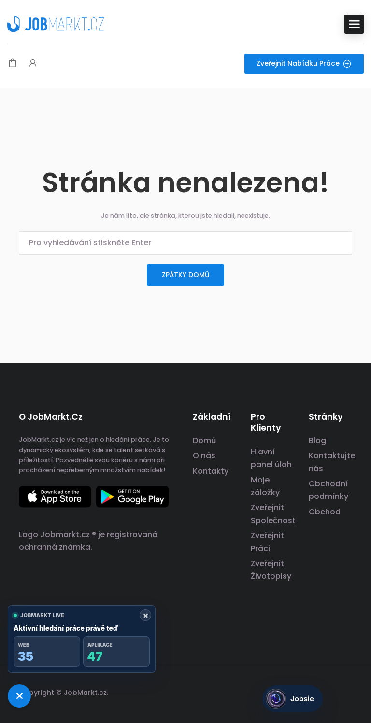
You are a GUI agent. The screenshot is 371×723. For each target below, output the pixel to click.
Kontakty (210, 471)
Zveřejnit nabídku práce (304, 63)
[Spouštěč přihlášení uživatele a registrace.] (33, 64)
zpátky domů (186, 275)
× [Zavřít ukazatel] (145, 615)
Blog (317, 440)
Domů (204, 440)
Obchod (325, 511)
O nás (204, 455)
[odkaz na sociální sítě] (343, 691)
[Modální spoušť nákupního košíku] (12, 64)
